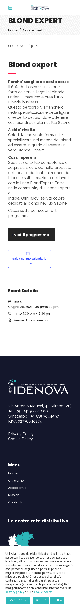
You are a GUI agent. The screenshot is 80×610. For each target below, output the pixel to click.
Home (13, 30)
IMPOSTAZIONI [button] (18, 600)
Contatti (15, 502)
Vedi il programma (31, 234)
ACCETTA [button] (41, 600)
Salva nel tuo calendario (29, 258)
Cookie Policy (20, 439)
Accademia (17, 487)
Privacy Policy (21, 434)
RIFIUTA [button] (57, 600)
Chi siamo (16, 480)
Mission (13, 495)
